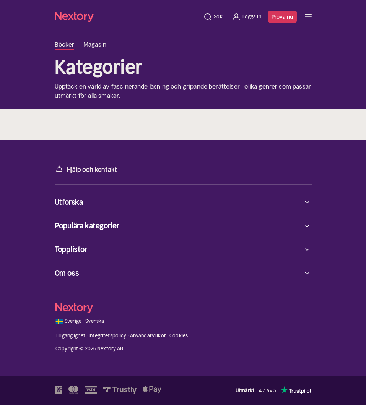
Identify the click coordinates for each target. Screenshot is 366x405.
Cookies (178, 335)
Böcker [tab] (65, 44)
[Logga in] (246, 17)
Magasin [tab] (94, 44)
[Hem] (127, 16)
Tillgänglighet (70, 335)
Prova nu (282, 16)
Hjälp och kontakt (86, 169)
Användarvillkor (148, 335)
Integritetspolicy (107, 335)
